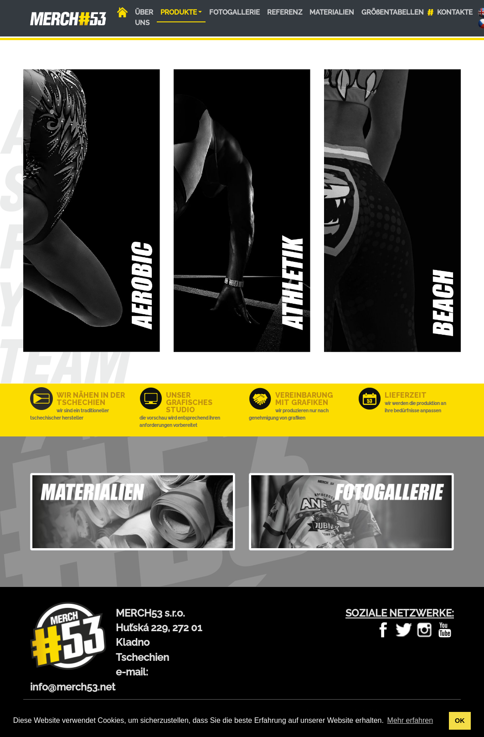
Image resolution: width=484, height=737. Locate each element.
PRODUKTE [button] (178, 12)
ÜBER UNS (144, 17)
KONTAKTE (455, 12)
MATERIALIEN (331, 12)
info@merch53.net (72, 687)
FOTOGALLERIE (234, 12)
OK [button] (460, 720)
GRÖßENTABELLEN (392, 12)
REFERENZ (284, 12)
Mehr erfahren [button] (410, 720)
